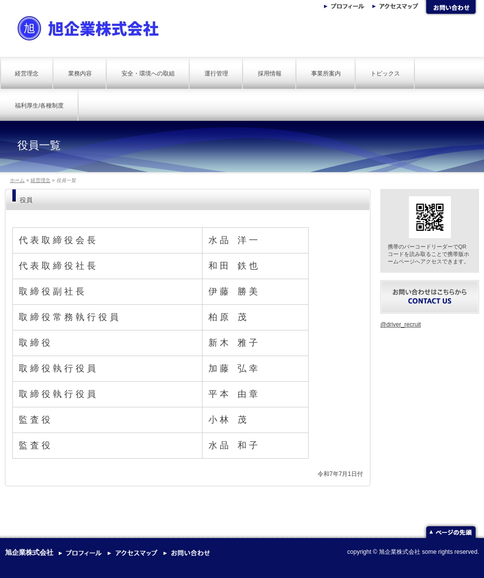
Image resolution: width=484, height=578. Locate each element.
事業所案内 (326, 73)
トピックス (385, 73)
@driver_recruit (400, 324)
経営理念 (27, 73)
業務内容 (80, 73)
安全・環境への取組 (148, 73)
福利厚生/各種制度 (39, 105)
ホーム (17, 180)
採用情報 (270, 73)
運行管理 (216, 73)
